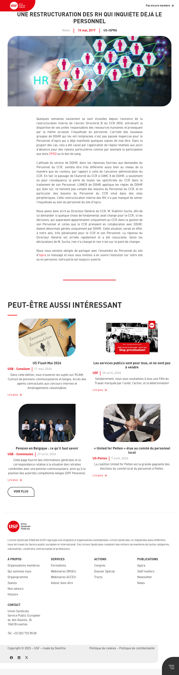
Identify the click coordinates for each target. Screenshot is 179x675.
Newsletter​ (144, 577)
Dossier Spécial (104, 571)
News (141, 583)
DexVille (60, 648)
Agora (141, 565)
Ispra (42, 255)
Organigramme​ (18, 577)
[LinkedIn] (19, 657)
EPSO (53, 154)
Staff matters (146, 571)
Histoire (13, 594)
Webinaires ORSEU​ (63, 571)
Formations (58, 565)
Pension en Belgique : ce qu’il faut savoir (47, 448)
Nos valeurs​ (16, 589)
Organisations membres (24, 565)
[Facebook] (11, 657)
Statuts (12, 583)
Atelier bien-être (62, 583)
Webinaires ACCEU (63, 577)
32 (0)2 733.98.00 (25, 633)
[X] (26, 657)
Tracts (98, 577)
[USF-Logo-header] (17, 5)
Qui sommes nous (19, 571)
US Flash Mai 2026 (47, 363)
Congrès (99, 565)
